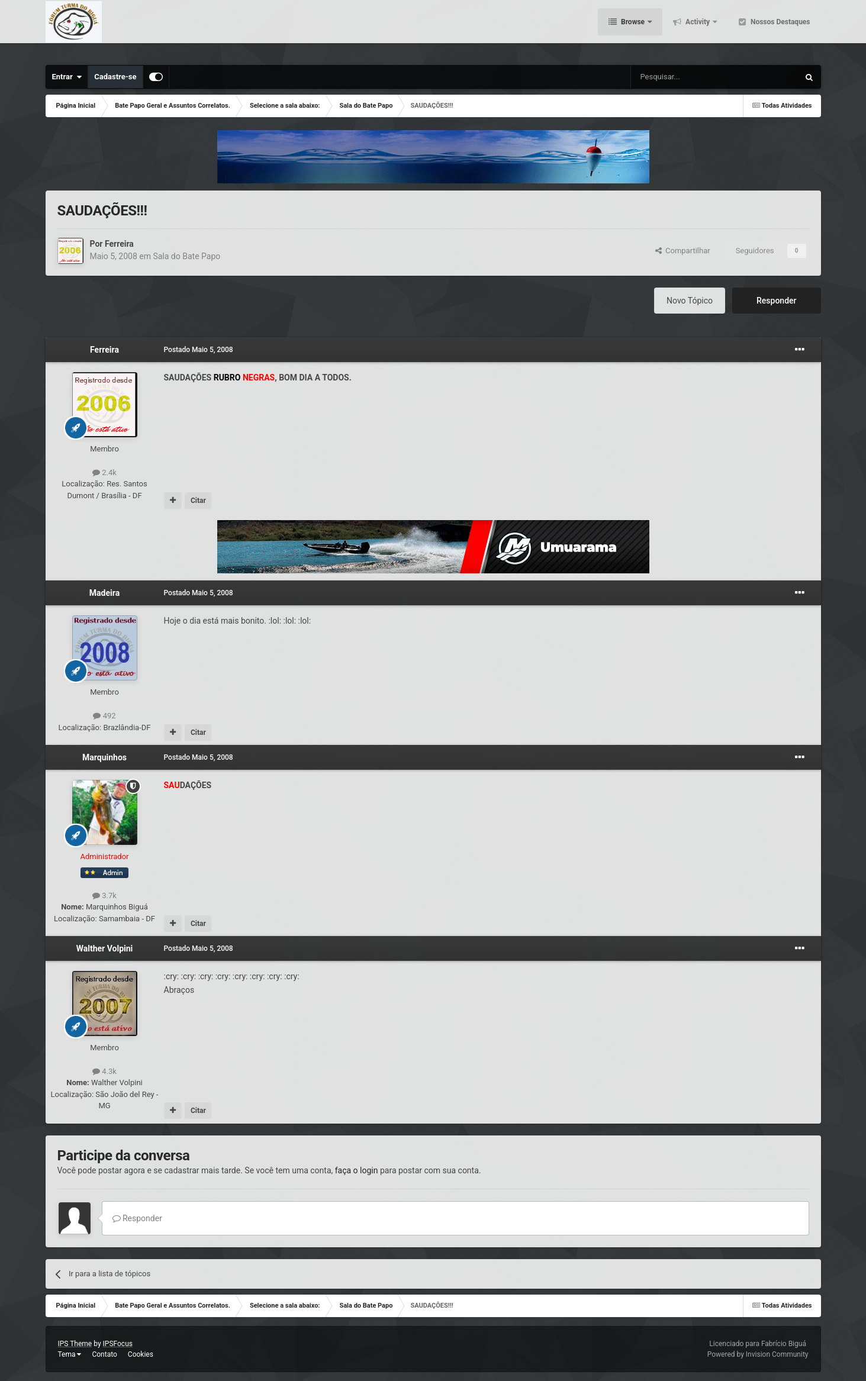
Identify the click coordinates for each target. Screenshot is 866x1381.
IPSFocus (118, 1344)
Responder (776, 300)
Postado (198, 350)
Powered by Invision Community (758, 1354)
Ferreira (119, 244)
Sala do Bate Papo (186, 256)
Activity (698, 29)
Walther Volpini (104, 948)
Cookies (140, 1354)
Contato (104, 1354)
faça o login (356, 1170)
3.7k (104, 895)
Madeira (104, 593)
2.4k (104, 472)
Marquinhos (104, 757)
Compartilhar (682, 250)
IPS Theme (75, 1344)
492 (104, 715)
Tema (70, 1354)
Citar (198, 500)
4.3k (104, 1071)
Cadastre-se (115, 76)
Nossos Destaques (779, 29)
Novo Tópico (690, 300)
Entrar (67, 77)
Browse (632, 29)
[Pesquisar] (684, 77)
